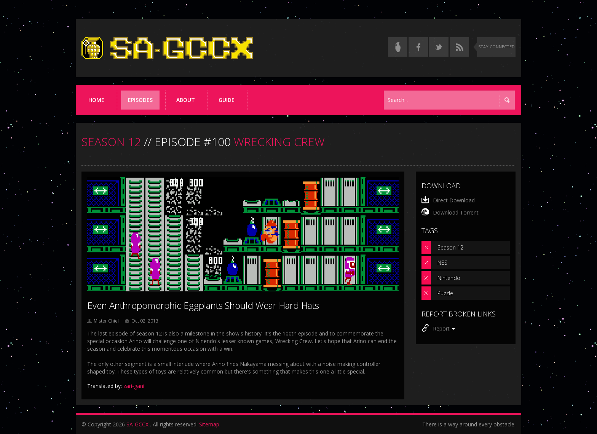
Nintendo (448, 277)
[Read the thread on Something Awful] (397, 47)
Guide (227, 99)
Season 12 (450, 247)
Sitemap (209, 424)
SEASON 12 (111, 141)
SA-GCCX (137, 424)
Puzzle (445, 293)
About (185, 99)
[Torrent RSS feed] (459, 47)
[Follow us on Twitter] (439, 47)
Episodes (140, 99)
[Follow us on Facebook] (418, 47)
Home (96, 99)
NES (442, 262)
